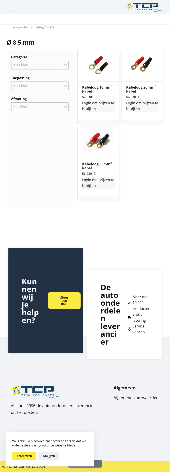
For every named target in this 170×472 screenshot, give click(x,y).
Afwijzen (49, 456)
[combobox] (37, 65)
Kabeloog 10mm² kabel (97, 89)
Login (86, 103)
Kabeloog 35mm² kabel (97, 166)
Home (11, 27)
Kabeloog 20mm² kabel (141, 89)
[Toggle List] (65, 65)
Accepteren (24, 456)
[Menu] (10, 7)
